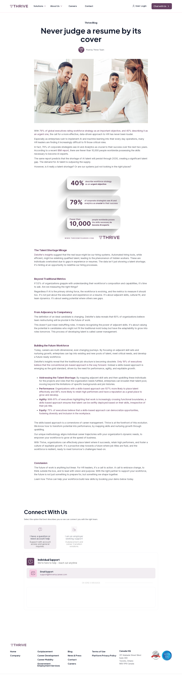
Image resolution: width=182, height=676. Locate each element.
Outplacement (45, 651)
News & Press (74, 655)
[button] (40, 6)
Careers (73, 6)
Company (15, 655)
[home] (19, 6)
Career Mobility (45, 659)
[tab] (40, 537)
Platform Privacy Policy (104, 655)
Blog (70, 651)
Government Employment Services (48, 664)
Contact (89, 6)
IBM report (63, 150)
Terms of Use (98, 651)
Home (13, 651)
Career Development (48, 655)
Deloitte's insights (43, 254)
